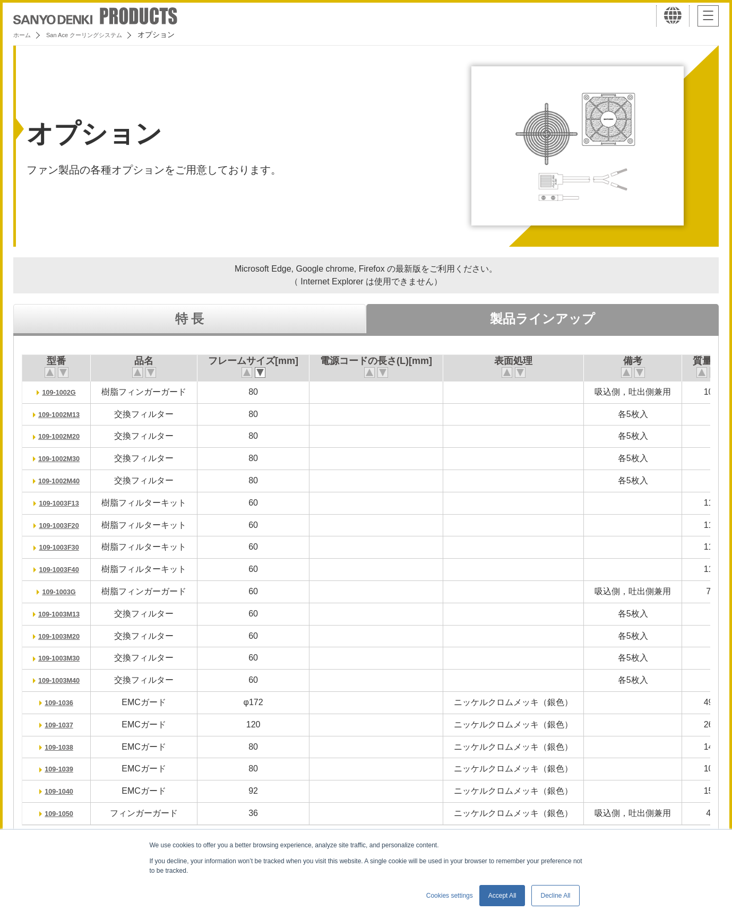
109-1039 (64, 768)
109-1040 (64, 790)
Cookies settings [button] (449, 895)
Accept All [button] (502, 895)
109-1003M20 (64, 635)
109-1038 (64, 746)
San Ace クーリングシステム (99, 34)
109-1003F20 (64, 525)
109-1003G (63, 591)
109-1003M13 (64, 613)
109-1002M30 (64, 458)
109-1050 (64, 813)
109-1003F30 (64, 546)
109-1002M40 (64, 480)
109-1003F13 (64, 502)
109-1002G (63, 391)
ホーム (24, 34)
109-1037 (64, 724)
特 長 (189, 318)
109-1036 (64, 702)
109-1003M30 (64, 657)
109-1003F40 (64, 569)
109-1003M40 (64, 679)
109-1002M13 (64, 414)
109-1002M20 (64, 435)
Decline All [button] (555, 895)
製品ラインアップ (542, 318)
